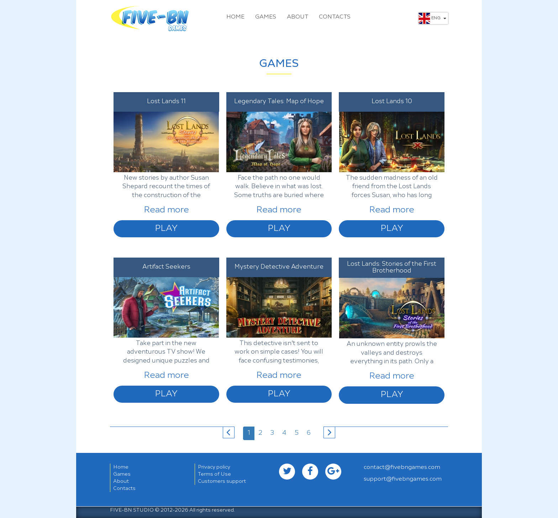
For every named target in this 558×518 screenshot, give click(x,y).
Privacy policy (214, 467)
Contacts (335, 17)
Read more (166, 210)
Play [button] (166, 228)
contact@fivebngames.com (402, 467)
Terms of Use (214, 474)
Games (265, 17)
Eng (432, 18)
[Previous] (229, 432)
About (297, 17)
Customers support (222, 481)
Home (235, 17)
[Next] (329, 432)
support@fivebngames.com (403, 479)
